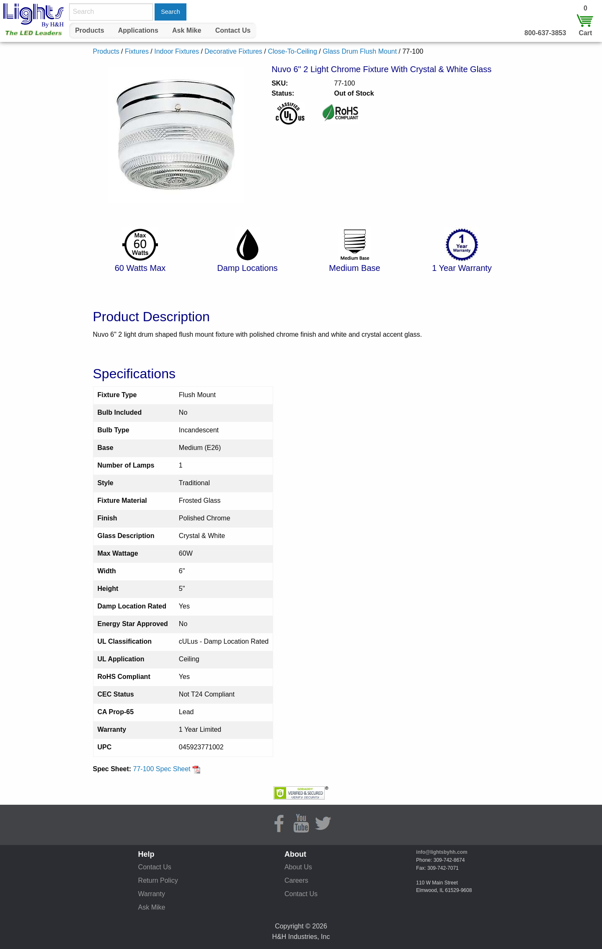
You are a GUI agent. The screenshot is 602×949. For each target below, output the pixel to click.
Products (89, 30)
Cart (585, 32)
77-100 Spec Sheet (167, 768)
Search (170, 11)
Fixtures (137, 51)
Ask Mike (186, 30)
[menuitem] (89, 31)
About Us (298, 867)
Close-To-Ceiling (292, 51)
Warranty (151, 893)
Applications (138, 30)
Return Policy (158, 880)
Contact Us (233, 30)
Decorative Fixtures (233, 51)
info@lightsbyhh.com (441, 852)
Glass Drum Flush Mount (360, 51)
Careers (296, 880)
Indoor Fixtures (176, 51)
